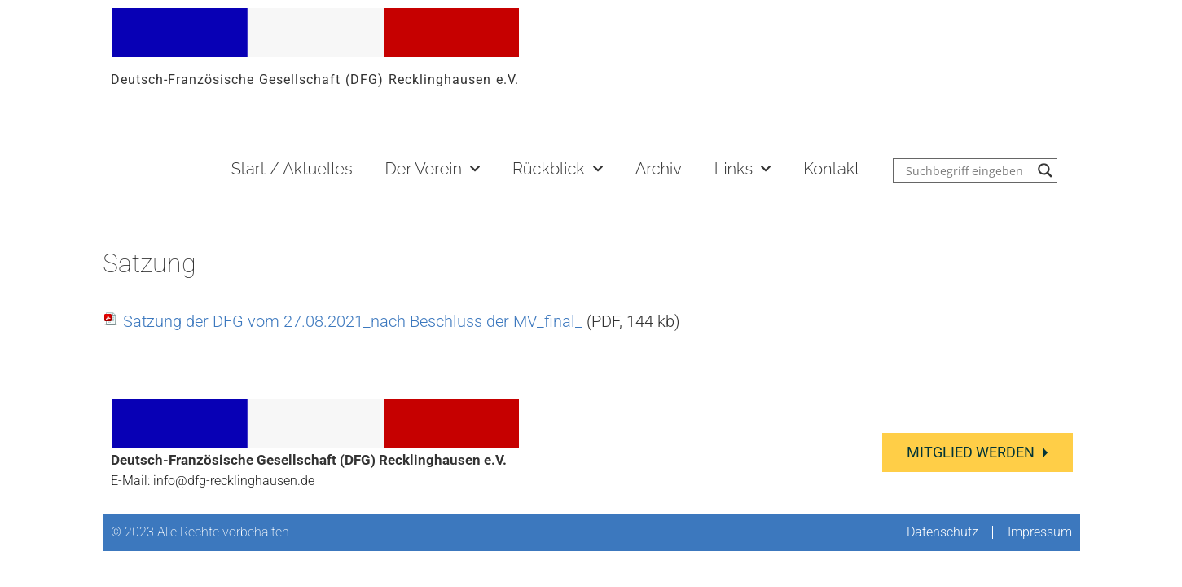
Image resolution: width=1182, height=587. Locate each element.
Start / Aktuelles (292, 169)
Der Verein (432, 169)
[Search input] (968, 170)
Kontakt (831, 169)
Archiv (658, 169)
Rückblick (557, 169)
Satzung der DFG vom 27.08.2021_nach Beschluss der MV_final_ (352, 321)
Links (742, 169)
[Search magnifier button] (1045, 170)
